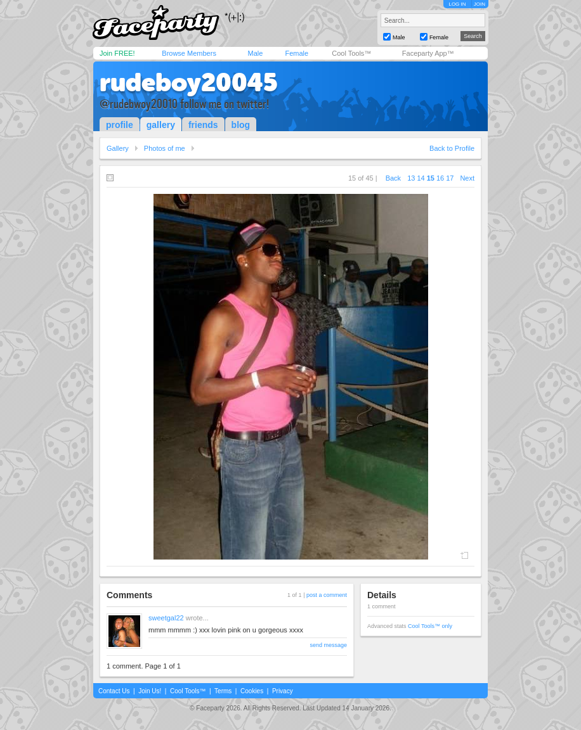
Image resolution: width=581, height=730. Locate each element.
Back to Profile (451, 148)
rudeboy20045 (189, 82)
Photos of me (164, 148)
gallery (161, 125)
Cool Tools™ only (430, 626)
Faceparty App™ (428, 53)
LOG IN (457, 4)
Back (393, 178)
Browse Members (189, 53)
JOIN (479, 4)
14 (420, 178)
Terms (223, 691)
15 (430, 178)
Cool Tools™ (351, 53)
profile (119, 125)
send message (328, 645)
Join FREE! (117, 53)
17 (450, 178)
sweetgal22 (166, 618)
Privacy (282, 691)
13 (411, 178)
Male (255, 53)
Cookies (251, 691)
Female (296, 53)
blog (241, 125)
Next (467, 178)
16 (440, 178)
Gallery (118, 148)
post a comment (326, 595)
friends (203, 125)
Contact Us (113, 691)
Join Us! (149, 691)
